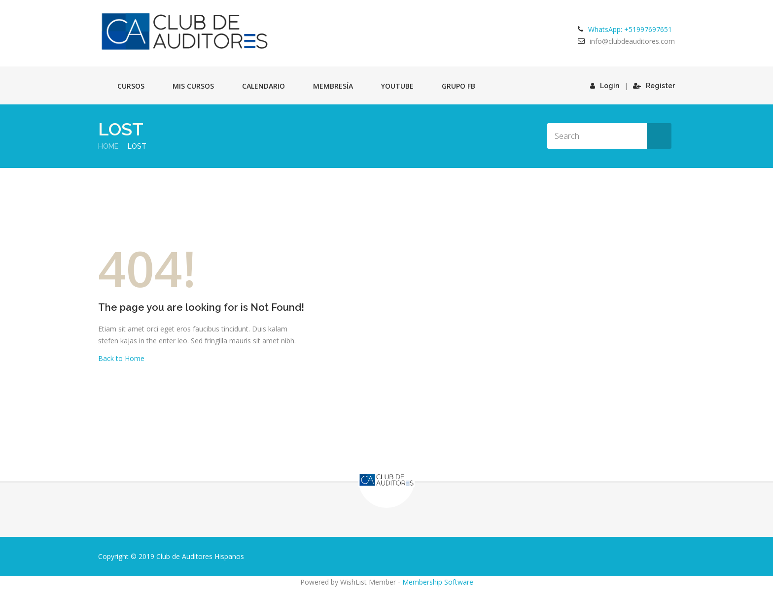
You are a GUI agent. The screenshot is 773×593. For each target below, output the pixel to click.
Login (604, 86)
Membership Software (437, 582)
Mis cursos (193, 86)
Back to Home (121, 358)
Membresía (333, 86)
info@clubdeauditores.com (632, 41)
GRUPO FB (458, 86)
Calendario (263, 86)
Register (654, 86)
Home (108, 146)
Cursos (130, 86)
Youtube (397, 86)
